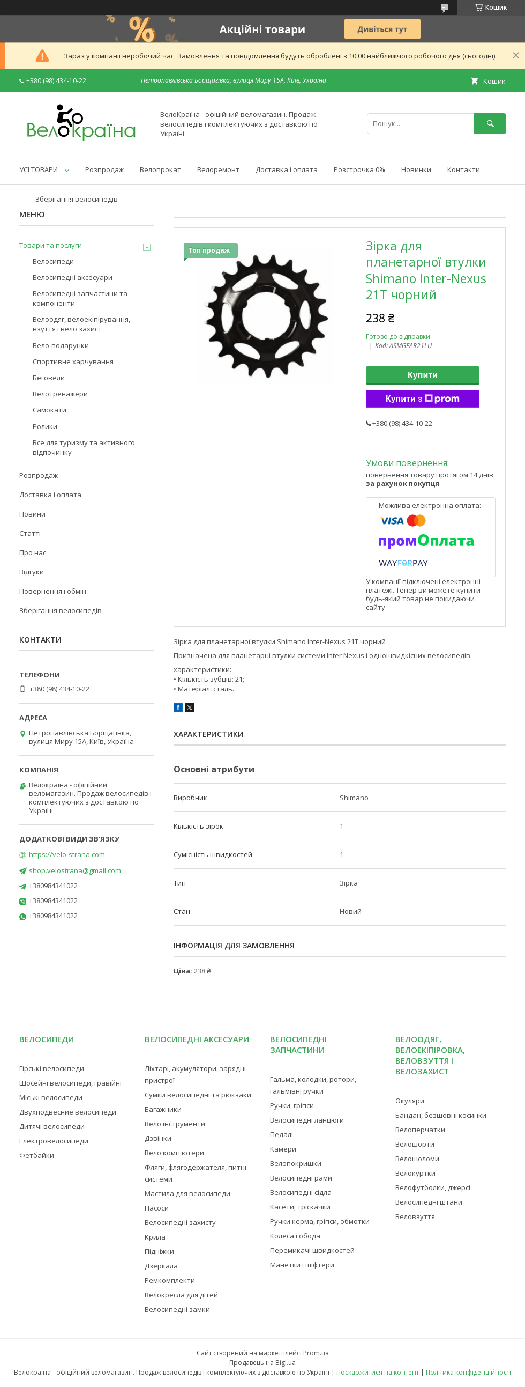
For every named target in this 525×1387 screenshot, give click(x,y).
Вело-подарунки (61, 345)
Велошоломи (417, 1158)
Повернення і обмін (52, 591)
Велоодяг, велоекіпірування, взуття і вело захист (81, 324)
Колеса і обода (295, 1236)
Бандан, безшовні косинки (440, 1115)
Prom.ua (316, 1353)
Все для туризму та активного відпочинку (84, 447)
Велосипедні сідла (301, 1192)
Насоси (157, 1208)
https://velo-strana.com (67, 854)
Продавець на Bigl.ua (262, 1362)
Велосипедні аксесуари (72, 277)
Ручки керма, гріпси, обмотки (320, 1221)
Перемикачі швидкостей (312, 1250)
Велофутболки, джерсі (432, 1187)
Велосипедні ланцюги (307, 1120)
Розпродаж (104, 169)
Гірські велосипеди (51, 1068)
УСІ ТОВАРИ (38, 169)
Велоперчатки (420, 1129)
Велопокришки (295, 1163)
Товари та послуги (50, 245)
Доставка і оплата (287, 169)
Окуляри (409, 1100)
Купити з (423, 399)
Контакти (463, 169)
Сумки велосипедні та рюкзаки (198, 1095)
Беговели (49, 377)
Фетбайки (36, 1155)
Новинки (416, 169)
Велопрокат (160, 169)
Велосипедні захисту (180, 1222)
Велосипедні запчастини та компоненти (80, 298)
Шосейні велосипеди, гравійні (70, 1083)
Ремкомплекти (170, 1280)
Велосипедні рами (301, 1178)
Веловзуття (415, 1216)
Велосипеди (53, 261)
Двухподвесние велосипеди (67, 1112)
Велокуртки (415, 1173)
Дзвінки (158, 1138)
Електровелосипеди (53, 1141)
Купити (423, 375)
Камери (283, 1149)
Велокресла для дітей (181, 1295)
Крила (155, 1237)
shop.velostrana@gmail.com (75, 870)
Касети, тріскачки (300, 1207)
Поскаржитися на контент (377, 1372)
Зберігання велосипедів (76, 199)
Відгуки (31, 572)
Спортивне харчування (73, 361)
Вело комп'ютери (174, 1152)
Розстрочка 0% (359, 169)
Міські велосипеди (50, 1097)
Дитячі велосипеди (52, 1126)
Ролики (45, 426)
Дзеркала (161, 1266)
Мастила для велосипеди (187, 1193)
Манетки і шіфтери (302, 1265)
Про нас (32, 552)
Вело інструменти (175, 1123)
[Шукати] (490, 123)
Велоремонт (218, 169)
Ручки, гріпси (292, 1105)
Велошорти (414, 1144)
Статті (30, 533)
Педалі (281, 1134)
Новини (32, 514)
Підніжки (159, 1251)
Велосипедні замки (177, 1309)
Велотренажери (60, 394)
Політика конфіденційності (468, 1372)
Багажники (163, 1109)
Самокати (49, 410)
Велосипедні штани (428, 1202)
